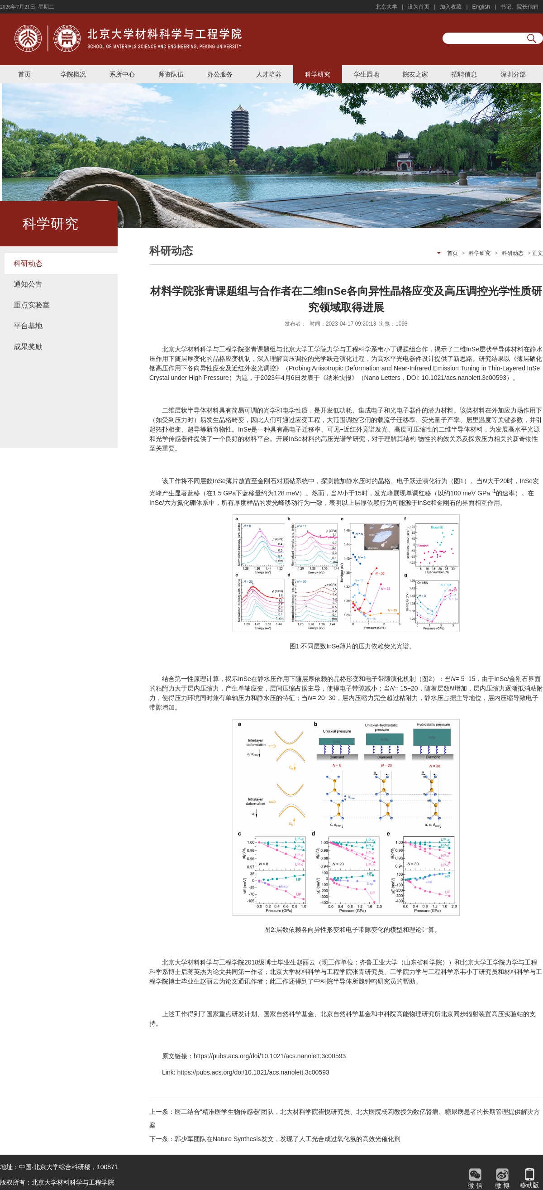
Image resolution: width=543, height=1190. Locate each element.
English (481, 7)
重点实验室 (32, 305)
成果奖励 (28, 346)
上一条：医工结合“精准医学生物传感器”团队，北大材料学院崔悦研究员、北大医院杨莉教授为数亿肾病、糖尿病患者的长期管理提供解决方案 (344, 1118)
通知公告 (28, 284)
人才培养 (268, 74)
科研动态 (28, 263)
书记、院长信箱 (519, 7)
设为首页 (418, 7)
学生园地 (366, 74)
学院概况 (73, 74)
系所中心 (122, 74)
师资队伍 (171, 74)
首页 (24, 74)
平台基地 (28, 326)
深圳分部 (513, 74)
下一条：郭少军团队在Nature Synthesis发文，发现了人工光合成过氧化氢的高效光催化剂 (274, 1138)
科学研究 (317, 74)
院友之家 (415, 74)
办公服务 (220, 74)
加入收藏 (451, 7)
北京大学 (386, 7)
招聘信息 (464, 74)
